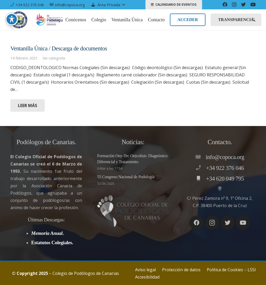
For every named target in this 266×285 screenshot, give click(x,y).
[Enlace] (18, 19)
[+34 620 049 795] (201, 178)
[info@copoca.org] (200, 157)
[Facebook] (225, 4)
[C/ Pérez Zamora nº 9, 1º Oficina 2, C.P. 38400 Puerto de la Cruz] (220, 189)
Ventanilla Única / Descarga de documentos (58, 48)
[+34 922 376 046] (201, 167)
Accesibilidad (147, 277)
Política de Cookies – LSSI (231, 270)
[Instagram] (234, 4)
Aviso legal (145, 270)
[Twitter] (243, 4)
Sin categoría (54, 58)
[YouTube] (253, 4)
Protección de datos (181, 270)
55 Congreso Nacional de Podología (126, 177)
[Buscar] (253, 20)
